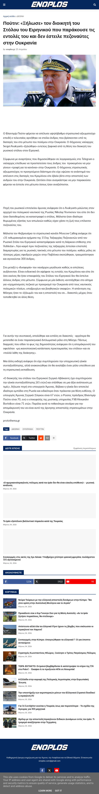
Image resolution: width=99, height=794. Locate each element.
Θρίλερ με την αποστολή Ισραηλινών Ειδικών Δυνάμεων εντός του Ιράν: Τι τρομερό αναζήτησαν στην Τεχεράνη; (56, 721)
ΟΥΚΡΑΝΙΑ (28, 429)
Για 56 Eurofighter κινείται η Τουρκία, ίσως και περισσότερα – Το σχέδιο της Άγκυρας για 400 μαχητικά (56, 707)
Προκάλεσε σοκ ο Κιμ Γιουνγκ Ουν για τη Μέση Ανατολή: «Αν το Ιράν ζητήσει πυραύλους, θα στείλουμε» (53, 615)
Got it (58, 790)
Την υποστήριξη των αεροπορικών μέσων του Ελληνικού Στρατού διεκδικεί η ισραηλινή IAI (56, 694)
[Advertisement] (39, 119)
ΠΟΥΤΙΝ (40, 429)
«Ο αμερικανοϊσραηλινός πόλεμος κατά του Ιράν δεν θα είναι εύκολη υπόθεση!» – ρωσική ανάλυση (48, 484)
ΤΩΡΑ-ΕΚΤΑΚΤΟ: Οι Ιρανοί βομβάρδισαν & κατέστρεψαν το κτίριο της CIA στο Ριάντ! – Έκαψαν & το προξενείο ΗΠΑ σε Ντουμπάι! (56, 668)
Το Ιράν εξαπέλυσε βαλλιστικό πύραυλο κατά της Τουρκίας (33, 521)
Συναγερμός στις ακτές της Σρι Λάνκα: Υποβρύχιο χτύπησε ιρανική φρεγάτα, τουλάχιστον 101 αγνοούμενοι (49, 558)
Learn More (45, 790)
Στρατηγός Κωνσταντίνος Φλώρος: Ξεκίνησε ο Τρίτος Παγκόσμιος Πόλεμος (57, 653)
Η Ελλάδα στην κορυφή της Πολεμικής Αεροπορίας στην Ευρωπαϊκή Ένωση (53, 681)
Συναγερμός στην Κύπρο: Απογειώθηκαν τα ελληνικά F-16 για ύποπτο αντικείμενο (54, 641)
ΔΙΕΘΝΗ (20, 16)
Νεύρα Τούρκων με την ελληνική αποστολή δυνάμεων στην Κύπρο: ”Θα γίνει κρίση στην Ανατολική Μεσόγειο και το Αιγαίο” (55, 601)
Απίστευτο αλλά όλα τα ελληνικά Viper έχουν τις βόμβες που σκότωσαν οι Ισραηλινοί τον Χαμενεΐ (55, 628)
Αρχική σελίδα (9, 16)
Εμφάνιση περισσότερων (84, 448)
